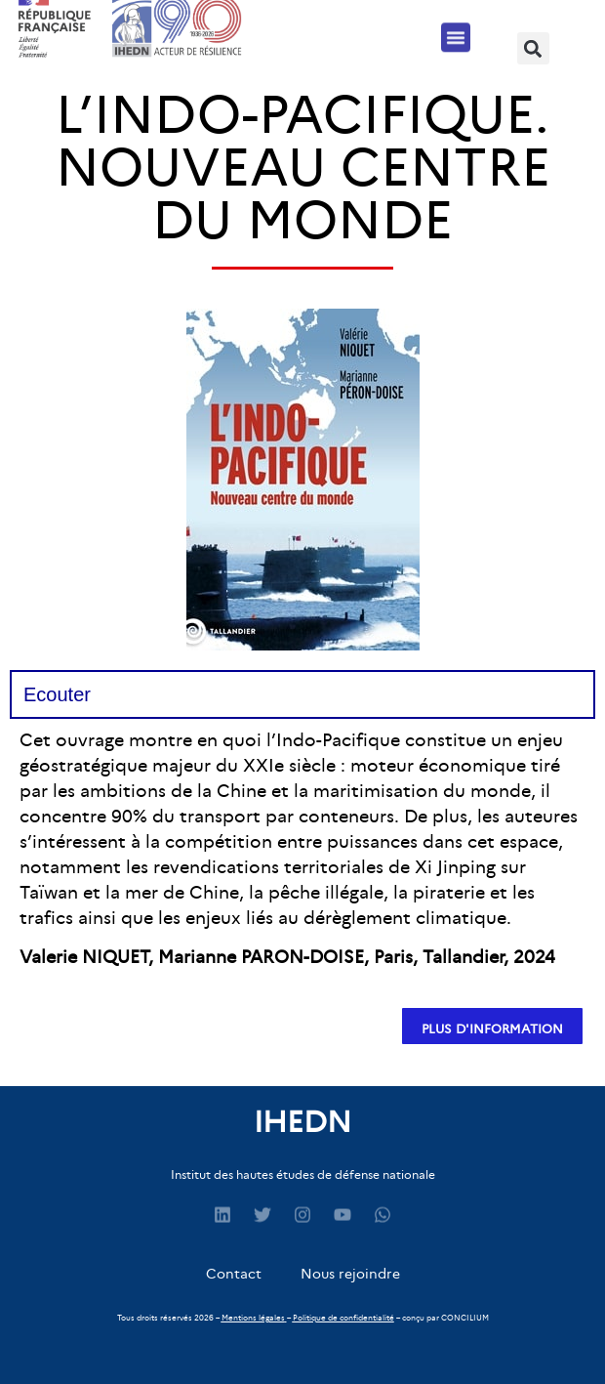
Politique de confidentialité (343, 1317)
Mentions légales (253, 1317)
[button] (455, 32)
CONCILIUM (465, 1317)
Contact (234, 1273)
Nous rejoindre (350, 1273)
